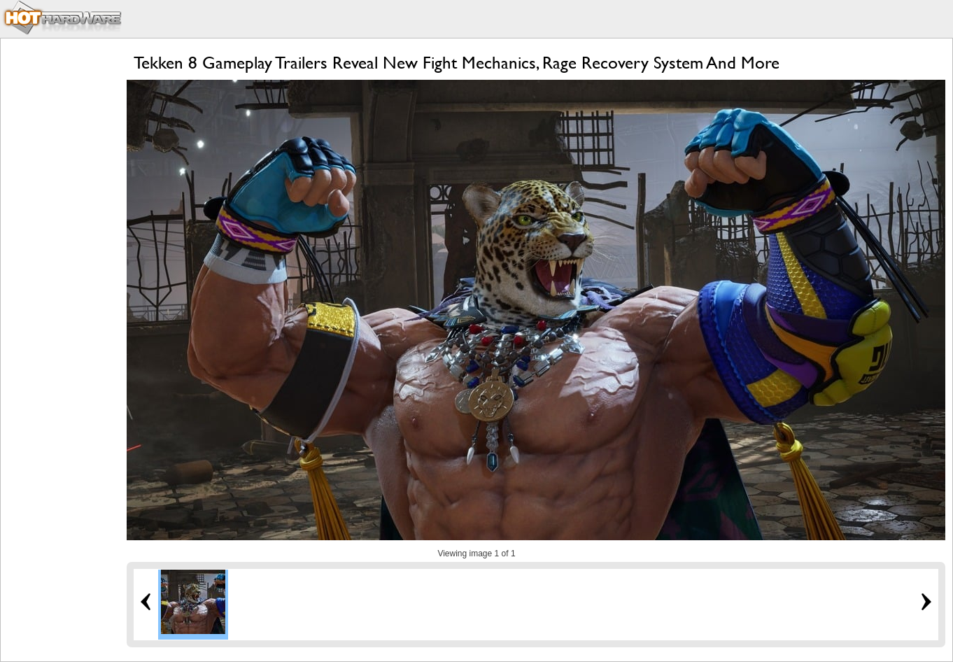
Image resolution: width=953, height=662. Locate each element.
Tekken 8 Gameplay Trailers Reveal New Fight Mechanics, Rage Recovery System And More (456, 62)
